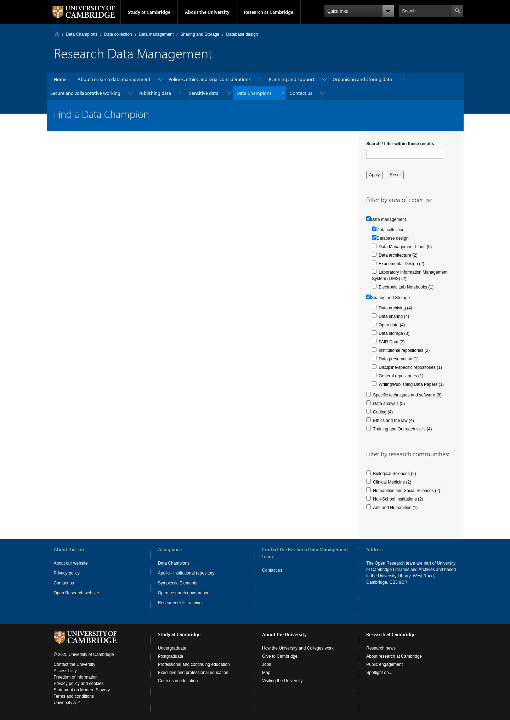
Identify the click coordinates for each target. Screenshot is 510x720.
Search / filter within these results (400, 143)
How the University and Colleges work (298, 648)
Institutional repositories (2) (404, 350)
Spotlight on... (379, 672)
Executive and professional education (193, 672)
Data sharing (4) (394, 316)
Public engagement (384, 664)
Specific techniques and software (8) (407, 395)
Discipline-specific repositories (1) (410, 367)
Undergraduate (172, 648)
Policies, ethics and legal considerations (210, 79)
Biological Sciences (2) (394, 473)
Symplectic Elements (177, 583)
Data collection (118, 34)
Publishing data (154, 93)
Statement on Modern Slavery (82, 689)
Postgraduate (170, 656)
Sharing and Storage (199, 34)
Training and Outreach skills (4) (402, 429)
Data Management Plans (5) (405, 246)
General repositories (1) (401, 375)
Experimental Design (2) (401, 263)
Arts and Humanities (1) (395, 507)
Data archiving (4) (395, 307)
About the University (207, 12)
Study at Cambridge (149, 12)
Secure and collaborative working (85, 93)
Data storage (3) (394, 333)
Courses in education (178, 680)
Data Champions (81, 34)
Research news (381, 648)
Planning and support (291, 79)
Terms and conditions (74, 696)
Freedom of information (76, 677)
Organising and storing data (362, 79)
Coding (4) (383, 412)
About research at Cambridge (394, 656)
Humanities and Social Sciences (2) (406, 490)
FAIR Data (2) (391, 341)
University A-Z (67, 702)
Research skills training (180, 602)
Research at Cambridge (268, 12)
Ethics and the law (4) (393, 420)
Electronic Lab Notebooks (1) (406, 287)
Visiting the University (282, 680)
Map (266, 672)
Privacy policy (67, 573)
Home (57, 34)
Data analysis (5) (389, 403)
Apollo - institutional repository (186, 573)
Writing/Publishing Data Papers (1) (411, 384)
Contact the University (74, 664)
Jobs (266, 664)
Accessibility (65, 670)
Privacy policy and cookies (79, 683)
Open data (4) (392, 324)
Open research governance (183, 592)
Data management (156, 34)
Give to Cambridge (280, 656)
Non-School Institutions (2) (398, 499)
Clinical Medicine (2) (392, 482)
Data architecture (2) (398, 255)
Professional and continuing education (194, 664)
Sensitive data (204, 93)
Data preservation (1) (399, 358)
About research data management (114, 79)
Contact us (301, 93)
